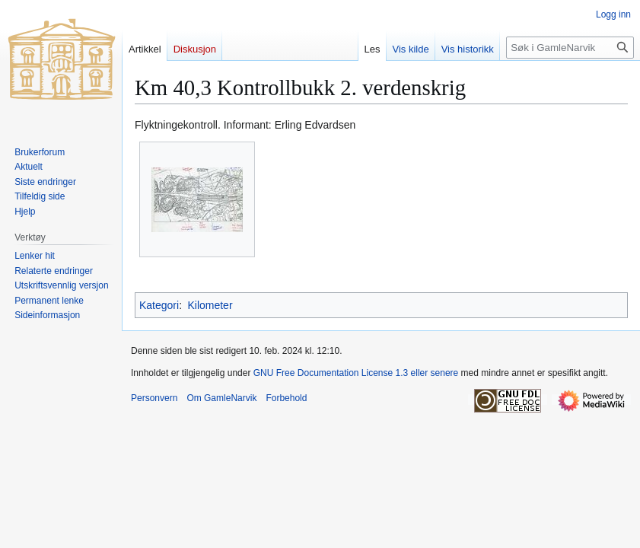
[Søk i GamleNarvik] (570, 48)
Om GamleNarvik (221, 398)
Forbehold (286, 398)
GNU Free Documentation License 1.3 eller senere (355, 373)
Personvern (154, 398)
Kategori (159, 305)
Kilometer (209, 305)
